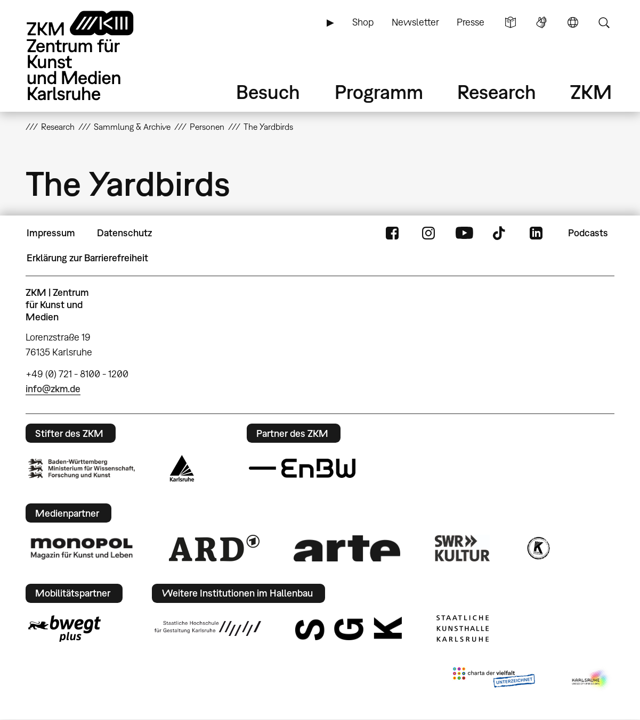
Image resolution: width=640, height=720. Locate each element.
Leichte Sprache (510, 22)
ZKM (591, 91)
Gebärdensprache (541, 22)
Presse (470, 22)
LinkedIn (536, 233)
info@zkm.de (53, 388)
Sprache (573, 22)
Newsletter (415, 22)
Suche (603, 22)
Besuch (268, 91)
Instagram (428, 233)
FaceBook (392, 233)
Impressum (51, 232)
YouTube (464, 233)
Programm (379, 91)
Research (496, 91)
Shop (363, 22)
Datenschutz (124, 232)
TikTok (500, 233)
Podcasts (588, 232)
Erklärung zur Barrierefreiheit (87, 257)
